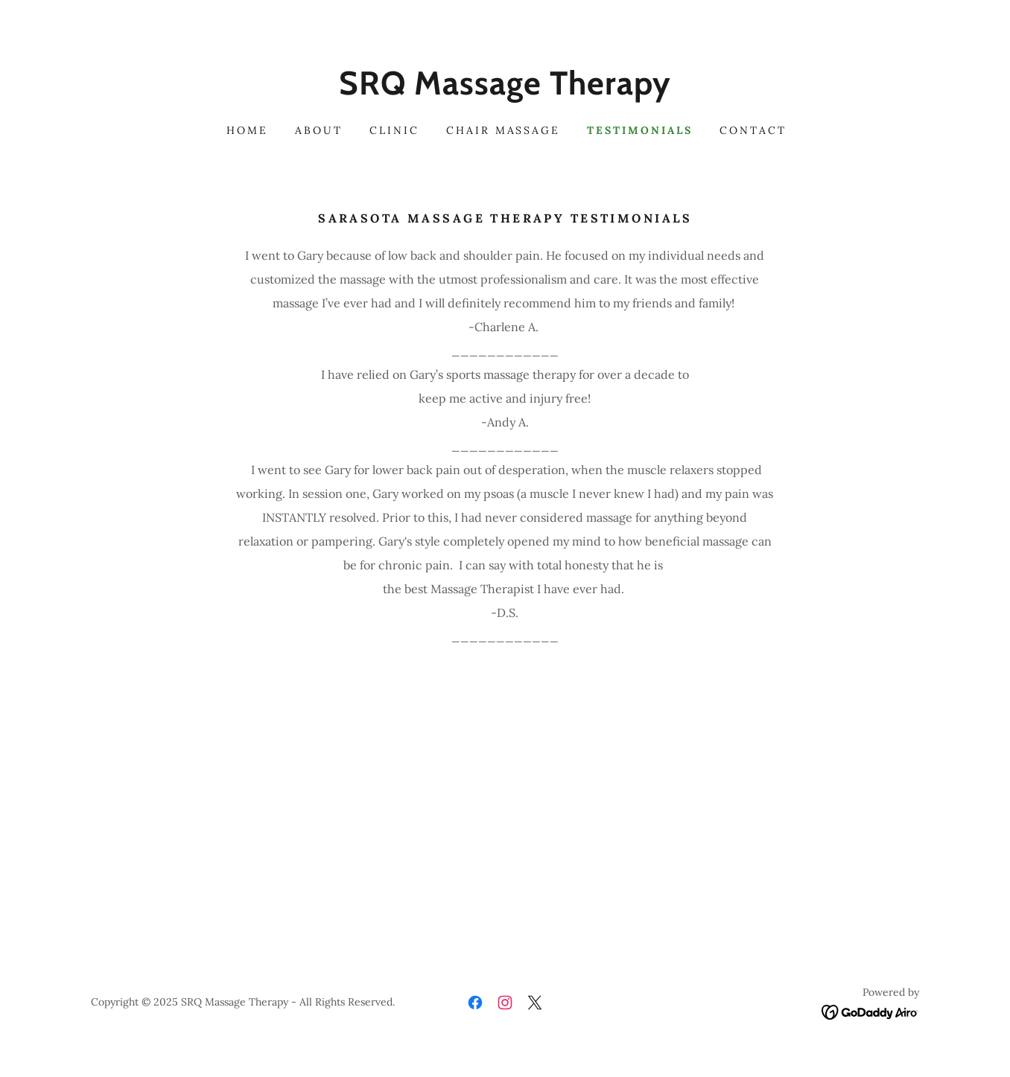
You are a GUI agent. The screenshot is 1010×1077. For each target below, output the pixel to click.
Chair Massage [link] (503, 130)
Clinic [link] (394, 130)
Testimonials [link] (640, 130)
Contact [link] (753, 130)
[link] (505, 90)
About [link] (319, 130)
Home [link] (247, 130)
